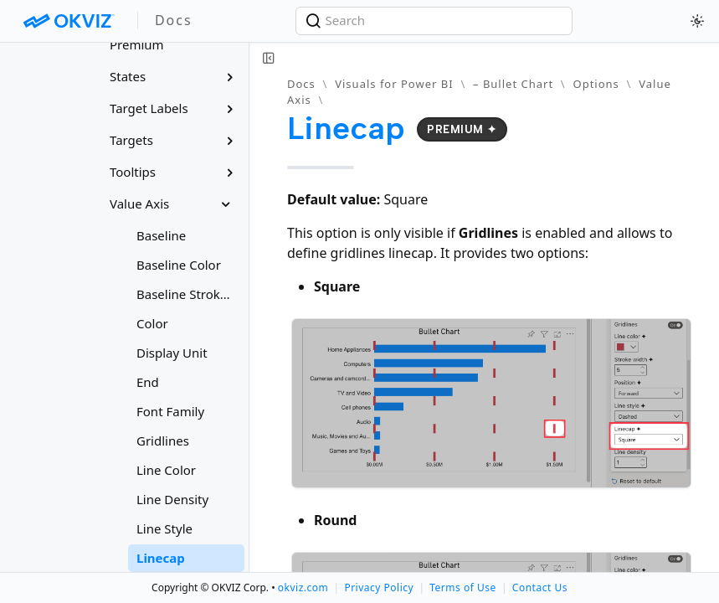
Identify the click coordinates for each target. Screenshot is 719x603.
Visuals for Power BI (394, 83)
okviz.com (303, 587)
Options (596, 83)
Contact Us (539, 587)
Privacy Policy (378, 587)
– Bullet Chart (513, 83)
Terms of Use (462, 587)
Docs (301, 83)
